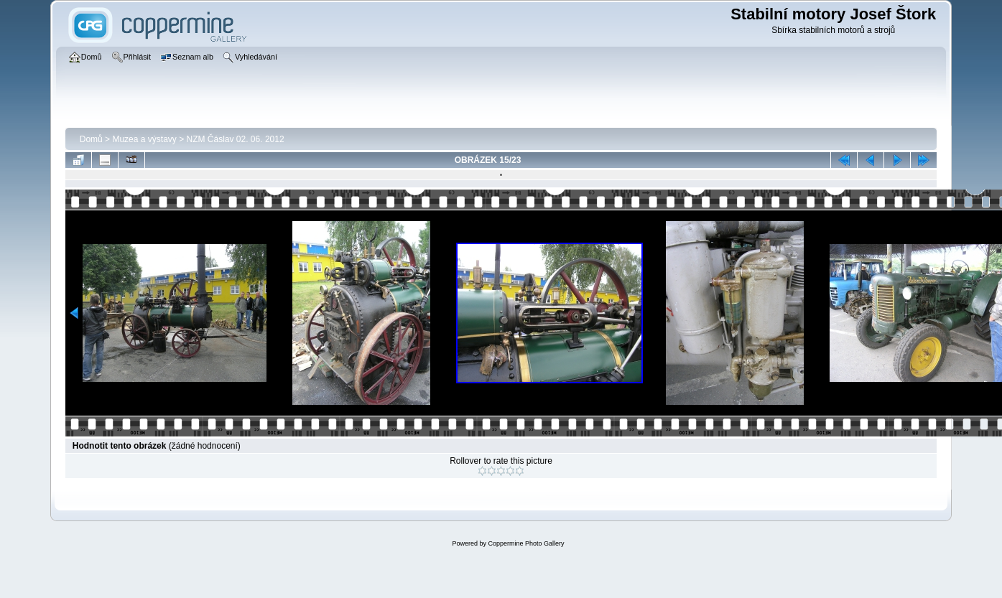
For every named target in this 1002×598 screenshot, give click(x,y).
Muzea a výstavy (144, 139)
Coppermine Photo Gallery (526, 543)
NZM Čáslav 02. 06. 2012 (235, 139)
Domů (91, 139)
